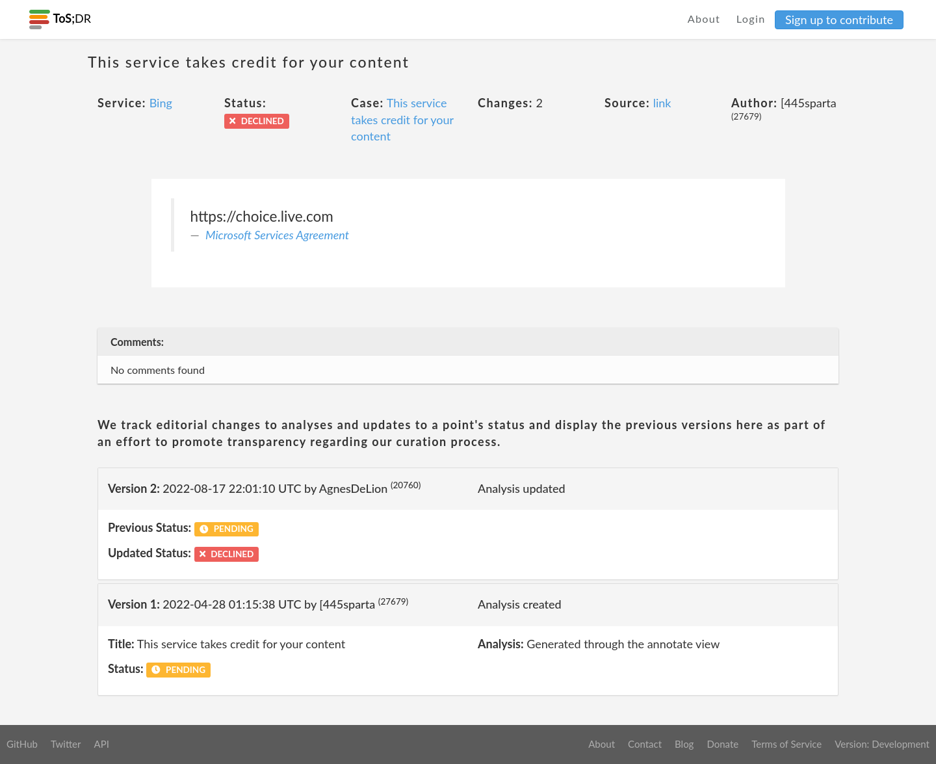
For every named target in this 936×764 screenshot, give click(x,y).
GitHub (22, 744)
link (662, 103)
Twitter (66, 744)
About (704, 18)
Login (751, 18)
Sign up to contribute (839, 19)
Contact (645, 744)
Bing (161, 103)
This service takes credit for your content (402, 119)
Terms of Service (786, 744)
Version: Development (882, 744)
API (101, 744)
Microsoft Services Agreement (277, 235)
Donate (722, 744)
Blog (684, 744)
